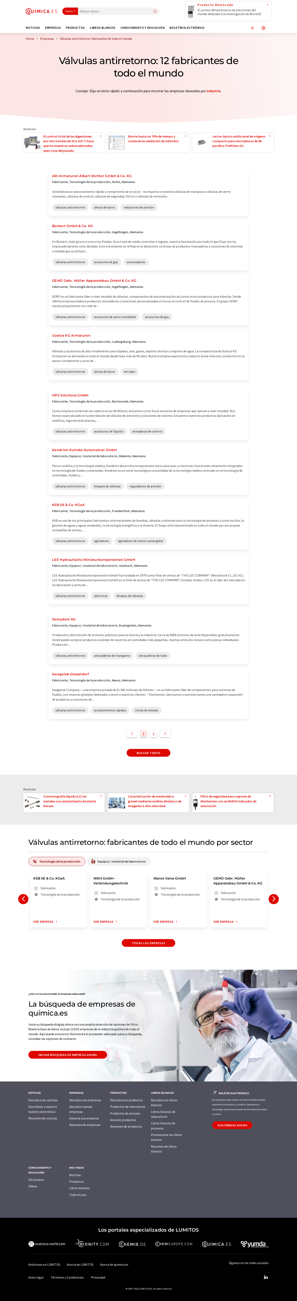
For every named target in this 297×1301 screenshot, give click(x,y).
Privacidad (98, 1277)
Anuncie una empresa (84, 1118)
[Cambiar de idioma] (263, 28)
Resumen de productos (126, 1126)
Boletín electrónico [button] (187, 28)
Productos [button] (75, 28)
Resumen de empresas (84, 1125)
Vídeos (32, 1186)
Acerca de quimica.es (114, 1264)
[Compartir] (252, 28)
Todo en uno (77, 1195)
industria (214, 91)
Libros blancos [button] (103, 28)
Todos (69, 11)
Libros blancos (79, 1188)
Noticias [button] (33, 28)
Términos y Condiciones (67, 1277)
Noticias (75, 1175)
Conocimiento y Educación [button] (143, 28)
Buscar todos (149, 753)
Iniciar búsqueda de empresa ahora (67, 1055)
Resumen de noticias (42, 1118)
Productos (76, 1181)
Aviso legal (36, 1277)
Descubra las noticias (43, 1100)
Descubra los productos (126, 1100)
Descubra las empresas (85, 1100)
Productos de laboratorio (127, 1107)
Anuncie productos (123, 1120)
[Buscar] (155, 11)
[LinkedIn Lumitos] (266, 1277)
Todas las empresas (148, 943)
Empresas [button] (53, 28)
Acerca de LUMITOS (80, 1264)
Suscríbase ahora (232, 1125)
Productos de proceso (125, 1113)
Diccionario (36, 1180)
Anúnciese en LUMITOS (44, 1264)
